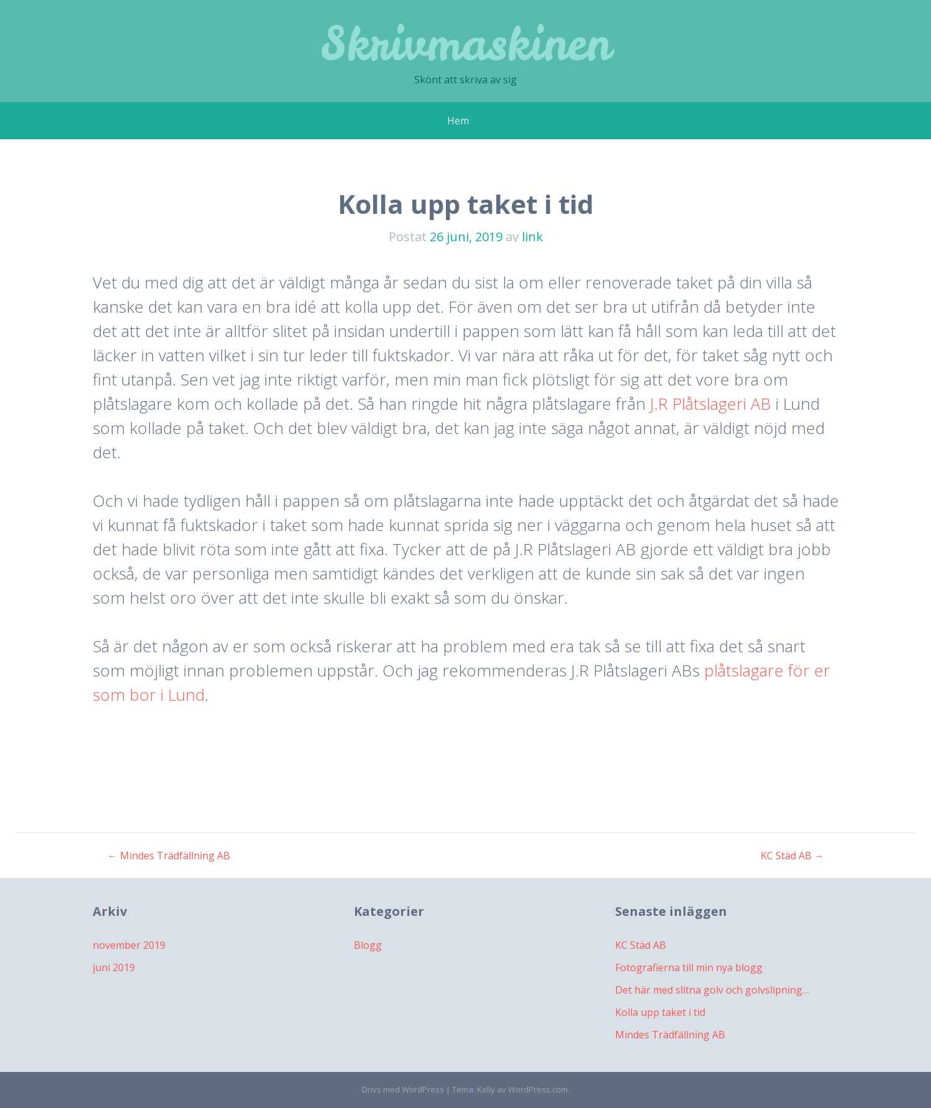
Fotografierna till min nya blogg (688, 967)
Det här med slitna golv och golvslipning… (712, 990)
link (532, 236)
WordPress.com (538, 1089)
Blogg (368, 945)
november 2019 (129, 945)
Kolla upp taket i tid (660, 1012)
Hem (458, 120)
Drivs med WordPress (403, 1089)
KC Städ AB (792, 855)
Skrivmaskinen (465, 43)
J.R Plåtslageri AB (710, 403)
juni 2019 (114, 967)
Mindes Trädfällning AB (169, 855)
